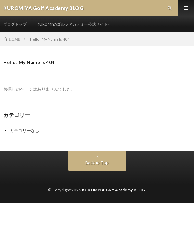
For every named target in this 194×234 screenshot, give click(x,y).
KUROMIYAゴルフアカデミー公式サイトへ (74, 24)
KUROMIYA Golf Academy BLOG (113, 190)
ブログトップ (15, 24)
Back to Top (97, 162)
